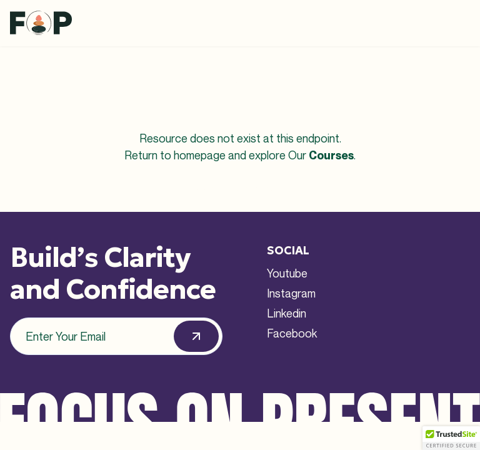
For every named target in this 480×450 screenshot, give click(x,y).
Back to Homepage (240, 187)
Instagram (291, 293)
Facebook (292, 333)
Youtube (287, 273)
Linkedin (286, 313)
